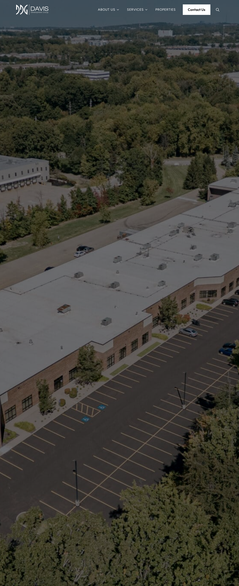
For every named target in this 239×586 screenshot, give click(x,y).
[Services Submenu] (147, 9)
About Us (106, 9)
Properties (165, 9)
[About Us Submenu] (119, 9)
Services (135, 9)
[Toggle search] (217, 9)
